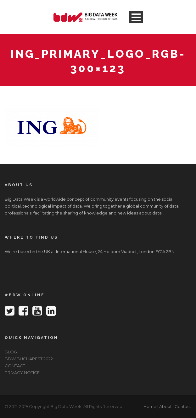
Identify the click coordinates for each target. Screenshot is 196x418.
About (165, 406)
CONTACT (15, 365)
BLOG (11, 351)
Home (149, 406)
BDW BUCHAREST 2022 (29, 358)
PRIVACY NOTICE (22, 372)
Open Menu (136, 17)
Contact (183, 406)
